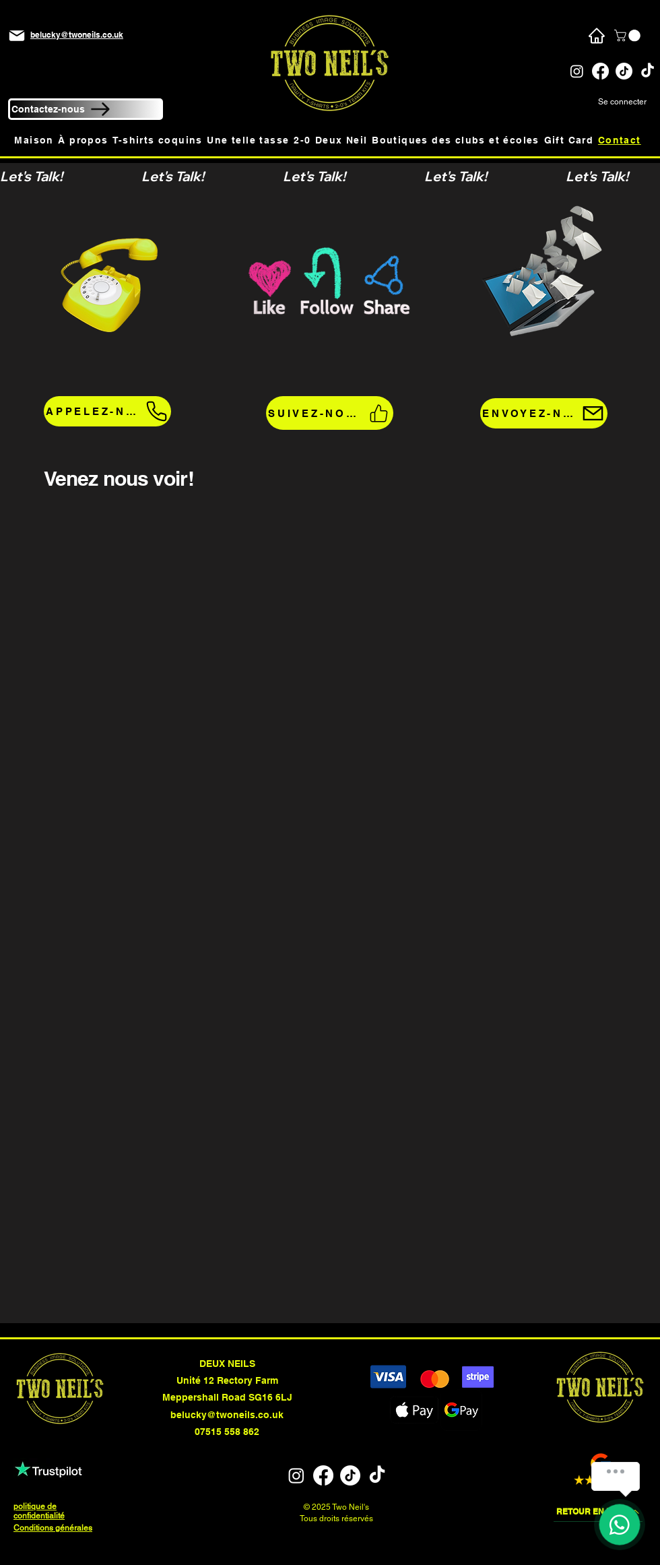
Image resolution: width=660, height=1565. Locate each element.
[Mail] (17, 35)
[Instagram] (576, 71)
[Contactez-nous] (85, 109)
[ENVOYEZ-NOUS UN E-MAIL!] (543, 413)
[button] (628, 36)
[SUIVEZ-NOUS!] (329, 413)
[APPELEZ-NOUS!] (107, 411)
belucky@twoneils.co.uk (227, 1414)
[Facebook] (600, 71)
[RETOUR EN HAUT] (598, 1512)
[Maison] (596, 36)
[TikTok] (624, 71)
